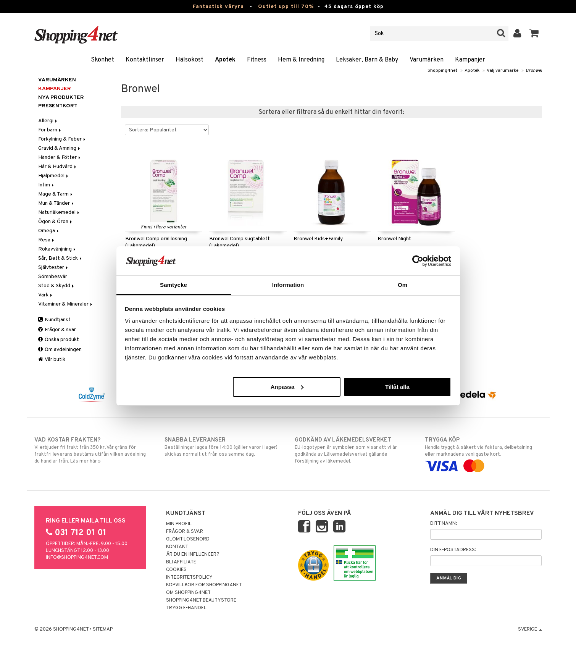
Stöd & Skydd (56, 286)
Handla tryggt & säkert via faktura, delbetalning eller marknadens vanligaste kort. (483, 453)
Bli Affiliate (181, 562)
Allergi (48, 121)
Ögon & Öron (55, 221)
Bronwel (534, 71)
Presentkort (57, 106)
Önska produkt (58, 340)
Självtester (53, 267)
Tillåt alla (397, 386)
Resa (46, 240)
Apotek (225, 60)
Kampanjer (470, 60)
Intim (46, 185)
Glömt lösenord (188, 539)
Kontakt (177, 547)
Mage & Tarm (56, 194)
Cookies (176, 570)
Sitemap (103, 629)
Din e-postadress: (453, 550)
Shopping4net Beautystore (201, 600)
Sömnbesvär (52, 276)
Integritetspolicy (189, 577)
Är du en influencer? (192, 555)
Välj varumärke (502, 71)
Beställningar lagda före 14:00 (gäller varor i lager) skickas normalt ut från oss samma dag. (223, 447)
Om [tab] (402, 285)
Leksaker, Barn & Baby (367, 60)
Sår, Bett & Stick (60, 258)
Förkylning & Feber (62, 139)
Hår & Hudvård (57, 166)
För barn (50, 130)
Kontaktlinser (145, 60)
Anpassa (287, 386)
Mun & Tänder (56, 203)
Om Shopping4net (188, 593)
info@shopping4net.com (77, 558)
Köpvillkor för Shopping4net (204, 585)
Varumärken (427, 60)
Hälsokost (189, 60)
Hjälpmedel (53, 176)
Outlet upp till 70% (286, 6)
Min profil (179, 524)
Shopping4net (442, 71)
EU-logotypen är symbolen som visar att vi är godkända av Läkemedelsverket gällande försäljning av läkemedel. (353, 450)
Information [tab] (288, 285)
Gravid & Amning (59, 148)
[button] (534, 33)
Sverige (530, 629)
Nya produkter (61, 97)
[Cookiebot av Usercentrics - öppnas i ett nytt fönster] (417, 261)
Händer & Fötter (60, 157)
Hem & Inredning (301, 60)
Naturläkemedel (59, 212)
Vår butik (51, 359)
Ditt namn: (443, 524)
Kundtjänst (54, 320)
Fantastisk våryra (218, 6)
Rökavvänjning (57, 249)
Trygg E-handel (186, 608)
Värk (45, 295)
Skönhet (102, 60)
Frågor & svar (57, 330)
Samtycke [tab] (173, 285)
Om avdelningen (60, 349)
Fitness (256, 60)
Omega (49, 231)
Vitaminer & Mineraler (66, 304)
